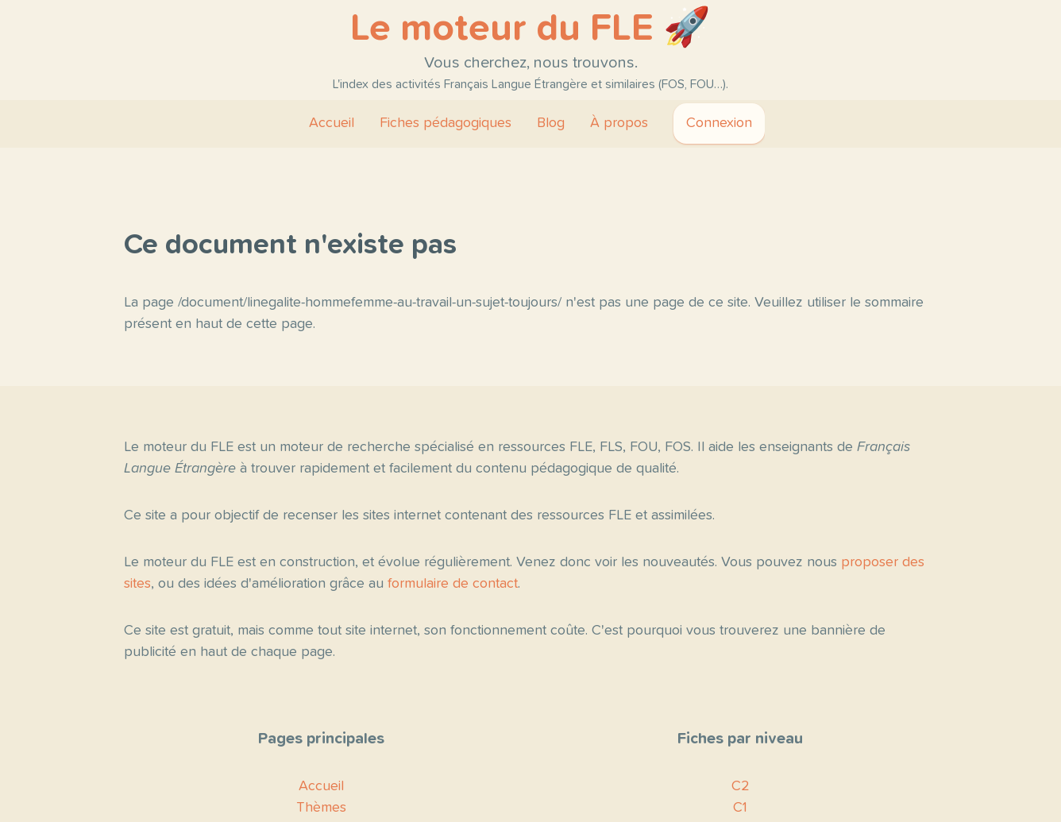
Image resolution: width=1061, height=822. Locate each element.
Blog (551, 123)
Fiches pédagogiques (445, 123)
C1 (740, 808)
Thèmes (321, 808)
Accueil (331, 123)
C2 (740, 786)
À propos (619, 123)
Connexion (719, 123)
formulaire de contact (453, 584)
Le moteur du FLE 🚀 (530, 29)
